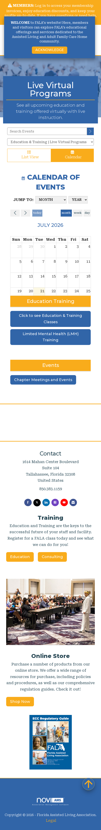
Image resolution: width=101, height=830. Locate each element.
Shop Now (20, 701)
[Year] (78, 199)
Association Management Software (50, 801)
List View (29, 154)
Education (20, 557)
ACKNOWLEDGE (49, 50)
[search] (90, 131)
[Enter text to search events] (47, 131)
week (77, 212)
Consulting (52, 557)
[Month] (51, 199)
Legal (51, 820)
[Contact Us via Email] (73, 502)
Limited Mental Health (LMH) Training (51, 337)
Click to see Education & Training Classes (50, 318)
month (66, 212)
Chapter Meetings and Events (43, 380)
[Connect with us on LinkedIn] (46, 502)
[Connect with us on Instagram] (55, 502)
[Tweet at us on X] (37, 503)
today (37, 212)
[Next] (25, 213)
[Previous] (15, 213)
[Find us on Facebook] (28, 502)
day (87, 212)
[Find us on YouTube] (64, 502)
